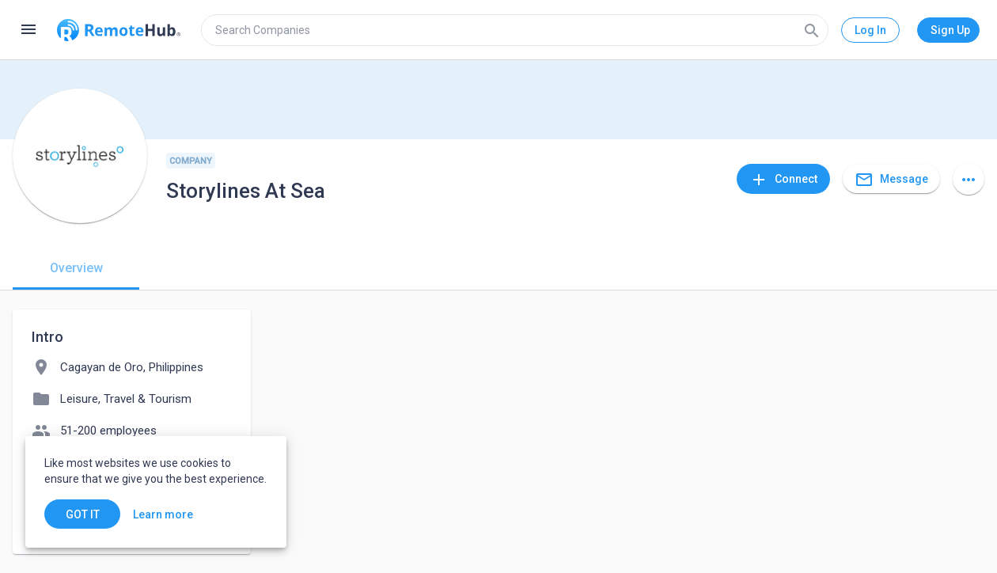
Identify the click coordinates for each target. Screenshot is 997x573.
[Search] (812, 30)
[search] (514, 30)
